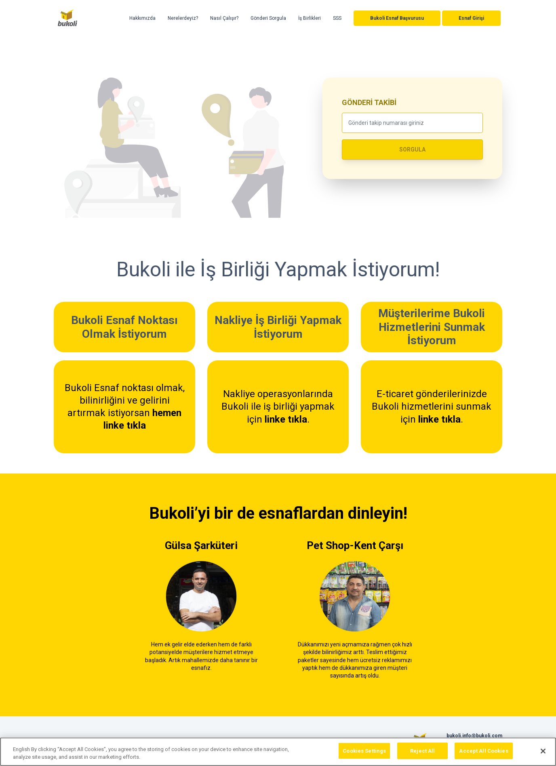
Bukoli (67, 18)
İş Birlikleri (309, 18)
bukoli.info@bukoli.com (474, 736)
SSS (337, 18)
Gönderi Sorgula (268, 18)
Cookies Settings (364, 754)
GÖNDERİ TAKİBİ (369, 102)
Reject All (422, 754)
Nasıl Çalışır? (224, 18)
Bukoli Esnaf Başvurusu (397, 18)
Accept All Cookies (483, 754)
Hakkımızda (142, 18)
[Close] (543, 754)
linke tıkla (286, 419)
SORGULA (412, 149)
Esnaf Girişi (471, 18)
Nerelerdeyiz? (183, 18)
